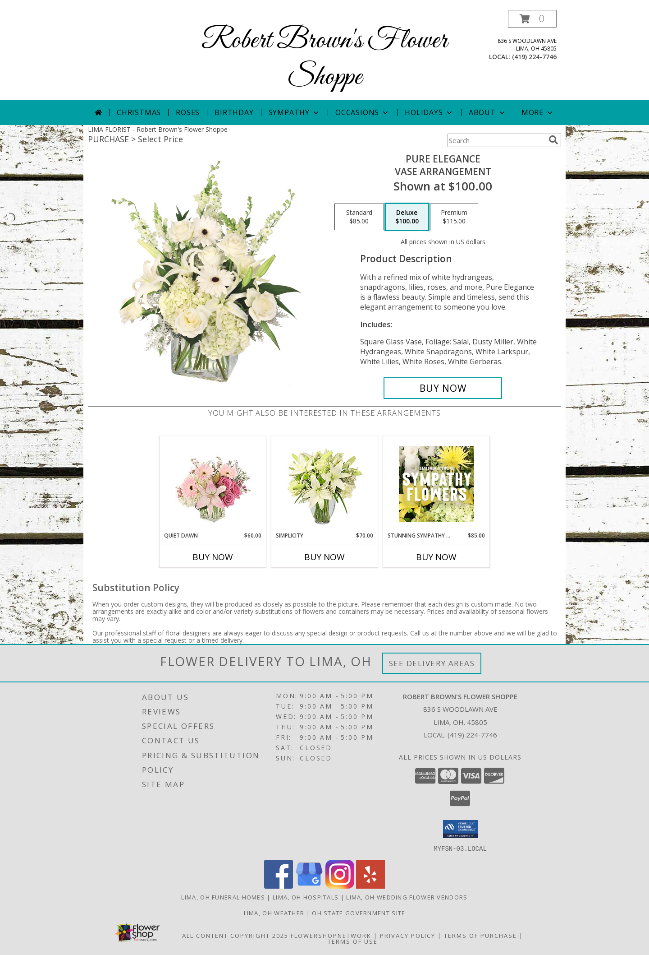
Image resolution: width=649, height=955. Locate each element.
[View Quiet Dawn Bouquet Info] (213, 484)
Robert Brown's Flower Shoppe (324, 59)
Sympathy (294, 112)
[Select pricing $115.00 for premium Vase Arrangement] (454, 217)
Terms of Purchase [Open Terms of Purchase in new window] (480, 935)
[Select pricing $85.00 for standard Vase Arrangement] (359, 217)
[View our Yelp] (370, 885)
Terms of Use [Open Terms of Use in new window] (353, 941)
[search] (553, 140)
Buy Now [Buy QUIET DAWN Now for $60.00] (212, 557)
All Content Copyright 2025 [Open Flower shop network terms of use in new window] (235, 935)
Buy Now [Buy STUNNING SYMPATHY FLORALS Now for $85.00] (436, 557)
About (488, 112)
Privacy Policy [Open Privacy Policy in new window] (407, 935)
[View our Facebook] (278, 885)
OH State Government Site (358, 913)
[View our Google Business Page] (309, 885)
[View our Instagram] (339, 885)
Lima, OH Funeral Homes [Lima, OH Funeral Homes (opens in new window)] (223, 897)
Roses (188, 112)
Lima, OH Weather (274, 913)
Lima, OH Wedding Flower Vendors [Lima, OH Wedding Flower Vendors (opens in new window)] (406, 897)
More (537, 112)
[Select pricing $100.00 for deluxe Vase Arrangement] (407, 217)
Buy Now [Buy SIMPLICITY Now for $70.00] (324, 557)
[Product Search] (496, 140)
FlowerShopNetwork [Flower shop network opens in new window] (331, 935)
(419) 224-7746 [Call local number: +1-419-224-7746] (534, 56)
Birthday (234, 112)
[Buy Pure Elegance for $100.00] (443, 388)
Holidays (429, 112)
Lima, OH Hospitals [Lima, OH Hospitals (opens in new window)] (305, 897)
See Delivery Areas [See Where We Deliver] (432, 663)
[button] (532, 19)
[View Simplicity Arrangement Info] (324, 484)
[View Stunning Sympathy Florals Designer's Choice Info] (436, 483)
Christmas (139, 112)
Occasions (362, 112)
